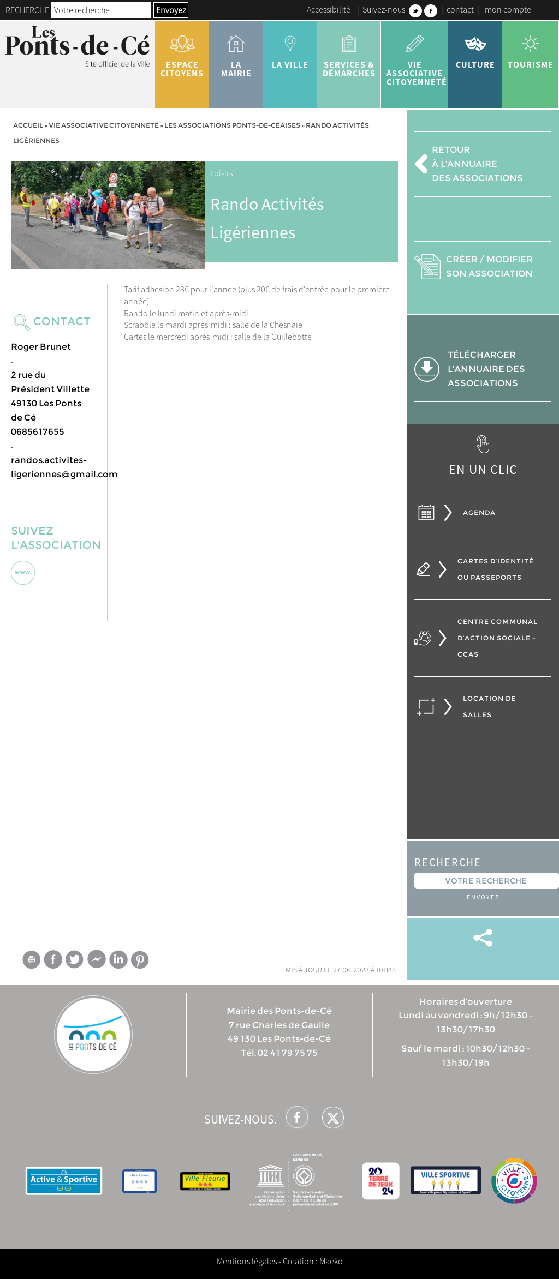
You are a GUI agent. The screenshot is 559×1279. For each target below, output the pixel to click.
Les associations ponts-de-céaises (232, 125)
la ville (290, 48)
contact (460, 9)
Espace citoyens (182, 52)
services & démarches (349, 52)
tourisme (531, 48)
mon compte (508, 9)
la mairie (236, 52)
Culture (475, 48)
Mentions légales (247, 1261)
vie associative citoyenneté (416, 56)
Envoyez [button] (171, 9)
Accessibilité (328, 9)
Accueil (28, 125)
